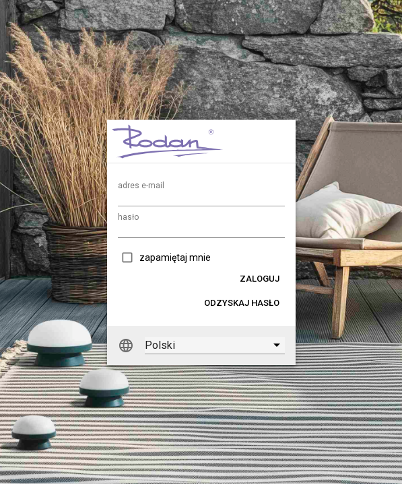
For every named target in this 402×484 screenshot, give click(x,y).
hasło (128, 217)
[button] (259, 278)
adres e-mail (141, 185)
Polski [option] (160, 345)
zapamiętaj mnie (175, 257)
